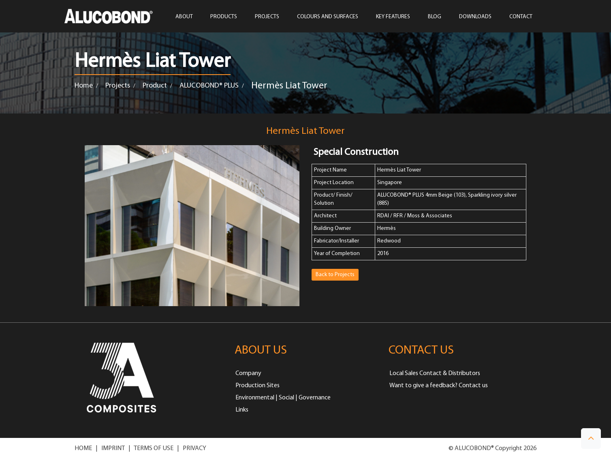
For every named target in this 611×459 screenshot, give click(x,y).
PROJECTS (267, 17)
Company (248, 373)
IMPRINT (113, 448)
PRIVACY (194, 448)
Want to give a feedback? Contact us (438, 385)
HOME (83, 448)
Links (241, 410)
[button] (591, 438)
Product (155, 86)
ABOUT (184, 17)
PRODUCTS (223, 17)
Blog (434, 17)
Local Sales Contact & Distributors (434, 373)
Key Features (393, 17)
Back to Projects (335, 275)
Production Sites (257, 385)
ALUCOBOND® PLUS (209, 86)
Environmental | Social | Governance (283, 398)
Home (84, 86)
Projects (117, 86)
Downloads (475, 17)
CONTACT (520, 17)
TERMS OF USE (153, 448)
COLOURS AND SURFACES (327, 17)
